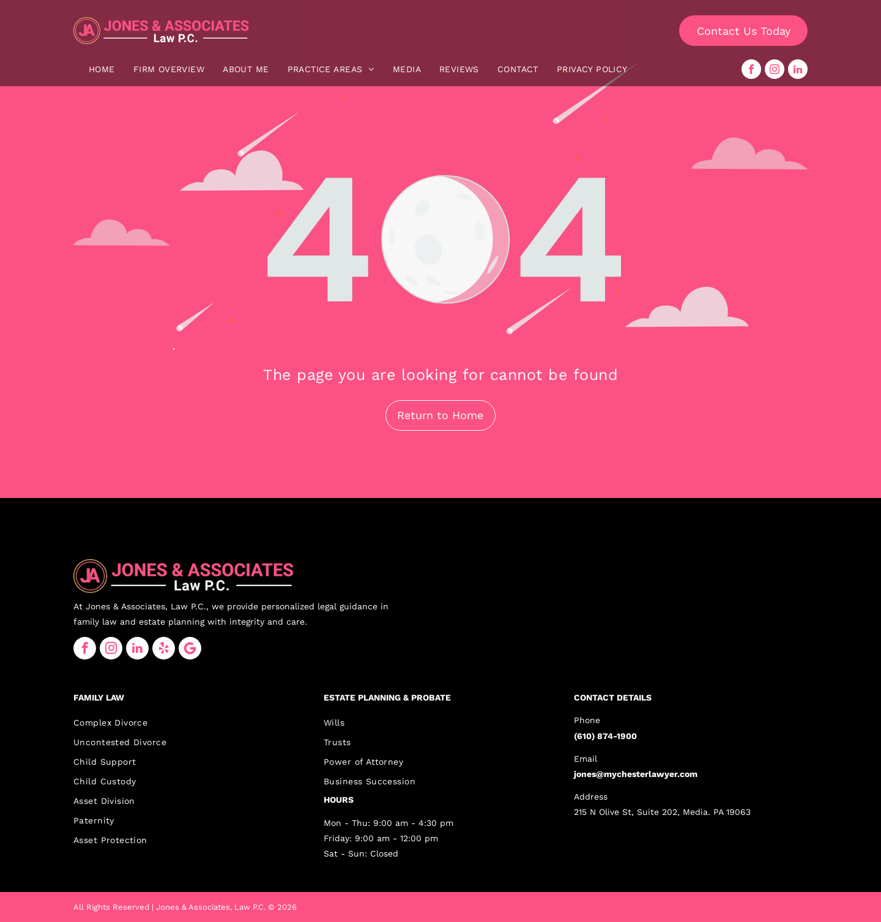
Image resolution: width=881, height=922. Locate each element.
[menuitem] (102, 69)
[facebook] (751, 69)
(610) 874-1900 (605, 736)
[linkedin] (798, 69)
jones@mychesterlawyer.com (635, 774)
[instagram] (774, 69)
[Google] (190, 648)
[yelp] (163, 648)
